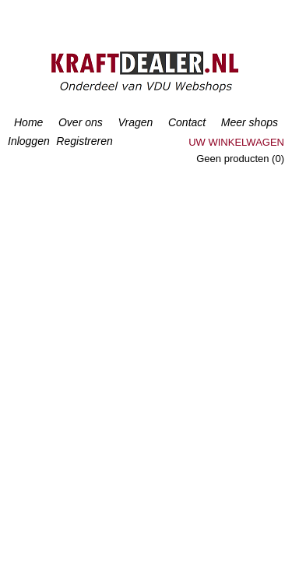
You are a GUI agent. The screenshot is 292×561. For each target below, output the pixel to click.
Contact (187, 122)
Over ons (80, 122)
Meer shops (249, 122)
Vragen (135, 122)
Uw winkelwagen (236, 142)
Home (28, 122)
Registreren (84, 141)
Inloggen (29, 141)
